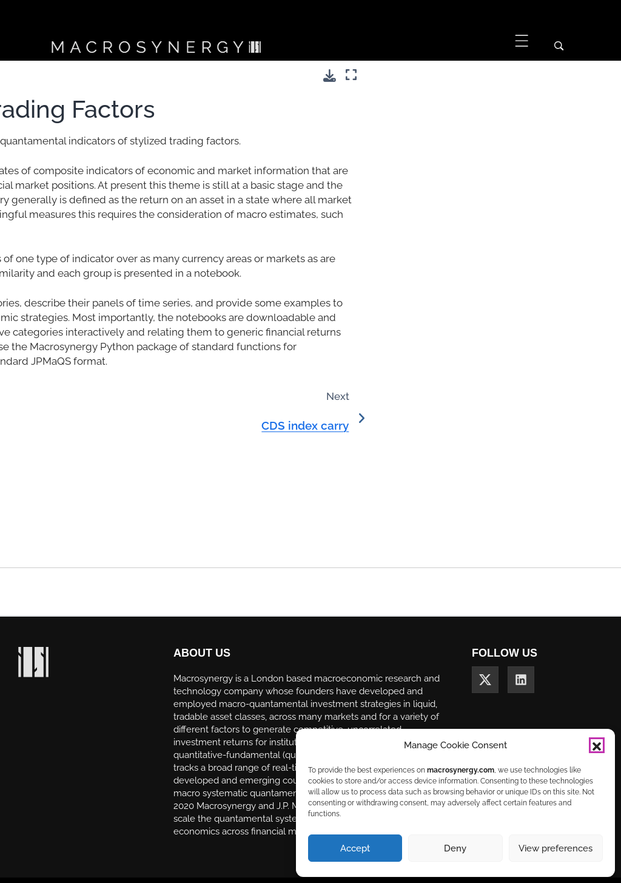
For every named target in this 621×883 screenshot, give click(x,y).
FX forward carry (49, 413)
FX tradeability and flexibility (54, 448)
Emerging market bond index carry (62, 351)
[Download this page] (579, 75)
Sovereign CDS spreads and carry (63, 531)
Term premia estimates (61, 566)
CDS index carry (48, 193)
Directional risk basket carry (60, 282)
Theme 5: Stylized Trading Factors (51, 150)
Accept (355, 848)
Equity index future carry (64, 386)
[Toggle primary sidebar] (144, 75)
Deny (455, 848)
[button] (597, 745)
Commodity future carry (64, 220)
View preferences (555, 848)
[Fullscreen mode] (601, 75)
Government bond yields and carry (65, 490)
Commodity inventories (62, 248)
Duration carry (44, 317)
